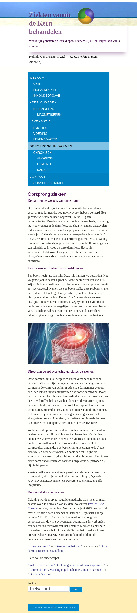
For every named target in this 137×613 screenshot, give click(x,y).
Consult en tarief (48, 183)
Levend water (45, 139)
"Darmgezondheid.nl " (68, 546)
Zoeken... (33, 583)
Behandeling (44, 109)
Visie (37, 84)
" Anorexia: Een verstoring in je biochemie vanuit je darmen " (65, 569)
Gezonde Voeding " (42, 574)
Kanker (43, 169)
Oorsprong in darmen (51, 146)
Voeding (40, 133)
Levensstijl (41, 121)
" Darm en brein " (39, 546)
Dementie (45, 164)
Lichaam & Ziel (45, 90)
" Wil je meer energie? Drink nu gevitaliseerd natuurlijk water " (67, 565)
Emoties (40, 128)
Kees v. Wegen (43, 102)
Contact (38, 176)
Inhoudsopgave (46, 95)
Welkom (37, 77)
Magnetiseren (49, 114)
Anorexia (45, 158)
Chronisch (42, 152)
